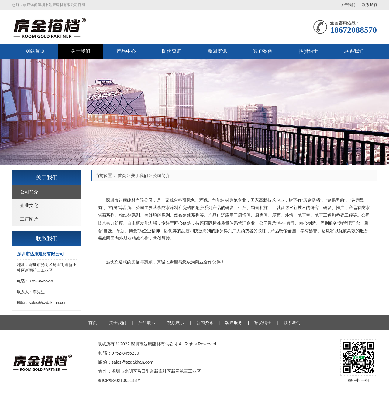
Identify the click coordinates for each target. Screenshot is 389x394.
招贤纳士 (308, 51)
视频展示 (175, 322)
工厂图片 (29, 219)
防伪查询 (171, 51)
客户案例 (263, 51)
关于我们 (348, 5)
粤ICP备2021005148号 (119, 380)
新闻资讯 (217, 51)
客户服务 (233, 322)
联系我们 (369, 5)
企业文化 (29, 205)
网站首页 (35, 51)
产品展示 (146, 322)
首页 (122, 175)
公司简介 (29, 191)
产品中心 (126, 51)
